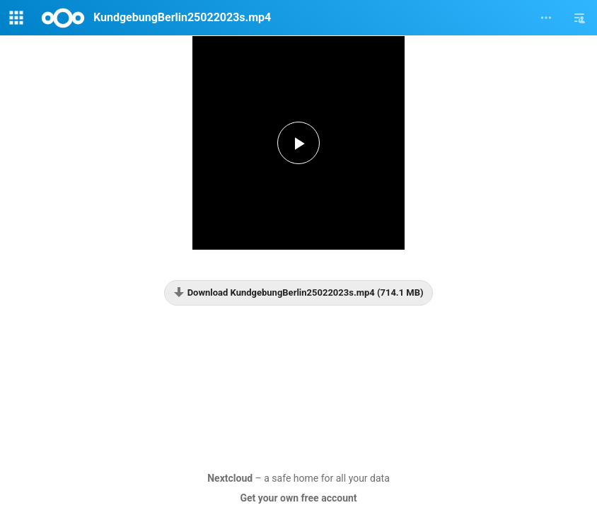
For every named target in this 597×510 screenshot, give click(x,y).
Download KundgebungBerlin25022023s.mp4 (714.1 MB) (298, 292)
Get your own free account (298, 498)
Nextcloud (230, 478)
